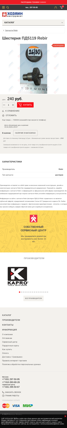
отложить (11, 115)
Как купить (7, 349)
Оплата (5, 353)
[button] (13, 105)
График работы (10, 396)
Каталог (6, 315)
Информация (9, 330)
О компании (7, 334)
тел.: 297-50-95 (31, 7)
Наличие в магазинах (25, 133)
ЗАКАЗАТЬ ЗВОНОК (11, 392)
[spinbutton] (8, 105)
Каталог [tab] (33, 22)
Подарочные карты (10, 346)
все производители (33, 298)
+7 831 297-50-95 (11, 379)
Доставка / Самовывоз (12, 357)
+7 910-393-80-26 (11, 382)
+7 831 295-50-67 (11, 387)
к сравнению (12, 111)
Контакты (7, 325)
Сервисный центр (9, 342)
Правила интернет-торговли (14, 361)
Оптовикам (7, 338)
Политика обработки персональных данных (21, 364)
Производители (11, 320)
